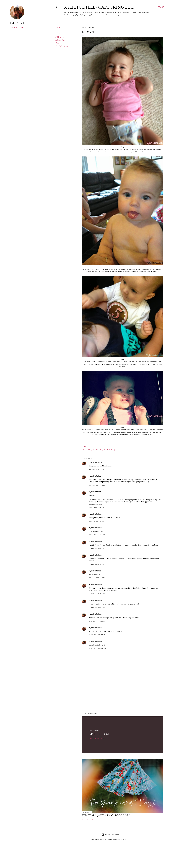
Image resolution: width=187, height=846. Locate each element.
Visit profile (16, 28)
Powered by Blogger (110, 834)
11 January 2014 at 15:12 (97, 578)
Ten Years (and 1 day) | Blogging (106, 815)
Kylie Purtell (94, 462)
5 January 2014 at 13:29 (97, 485)
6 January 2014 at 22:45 (97, 521)
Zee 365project (61, 46)
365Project (59, 37)
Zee (57, 43)
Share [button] (57, 27)
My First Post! (99, 734)
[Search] (161, 7)
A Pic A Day (60, 40)
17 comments (99, 738)
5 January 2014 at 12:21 (96, 469)
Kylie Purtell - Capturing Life (99, 7)
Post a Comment (93, 820)
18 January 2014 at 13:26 (97, 635)
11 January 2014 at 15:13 (97, 607)
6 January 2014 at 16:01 (97, 507)
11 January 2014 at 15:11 (96, 548)
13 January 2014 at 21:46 (97, 621)
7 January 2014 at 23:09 (97, 535)
